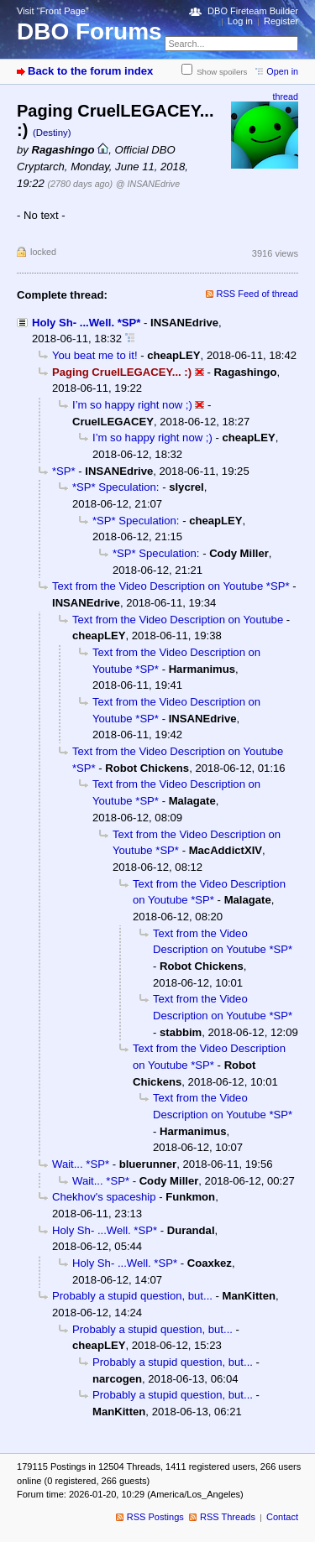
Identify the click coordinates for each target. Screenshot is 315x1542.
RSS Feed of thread (258, 294)
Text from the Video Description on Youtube (177, 619)
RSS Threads (227, 1517)
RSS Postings (155, 1517)
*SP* (64, 471)
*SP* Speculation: (116, 487)
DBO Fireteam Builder (252, 11)
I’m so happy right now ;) (132, 405)
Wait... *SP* (80, 1164)
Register (281, 21)
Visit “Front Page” (53, 11)
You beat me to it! (95, 355)
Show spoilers (222, 71)
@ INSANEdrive (148, 184)
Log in (240, 21)
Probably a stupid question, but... (132, 1295)
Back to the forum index (90, 71)
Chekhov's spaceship (103, 1196)
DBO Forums (89, 31)
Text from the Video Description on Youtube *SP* (171, 586)
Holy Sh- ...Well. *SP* (86, 322)
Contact (282, 1517)
